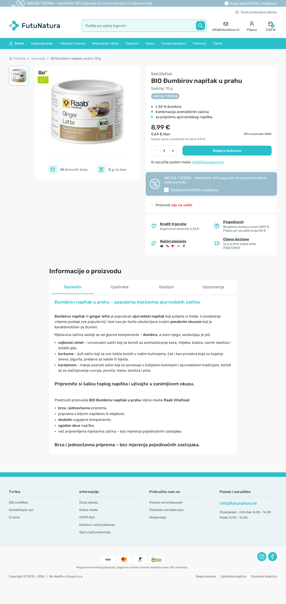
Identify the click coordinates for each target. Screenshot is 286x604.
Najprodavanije (42, 43)
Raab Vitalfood (161, 74)
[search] (144, 26)
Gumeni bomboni (174, 43)
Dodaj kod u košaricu (253, 3)
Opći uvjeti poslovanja (95, 532)
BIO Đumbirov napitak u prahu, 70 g (76, 58)
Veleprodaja (157, 517)
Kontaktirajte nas (21, 510)
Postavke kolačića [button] (264, 576)
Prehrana (199, 43)
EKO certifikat (18, 502)
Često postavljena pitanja (256, 12)
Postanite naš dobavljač (166, 510)
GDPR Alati (87, 517)
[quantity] (164, 151)
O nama (14, 517)
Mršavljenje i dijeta (105, 43)
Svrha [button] (16, 43)
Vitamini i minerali (72, 43)
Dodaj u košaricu (227, 151)
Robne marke (88, 510)
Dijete (217, 43)
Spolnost (132, 43)
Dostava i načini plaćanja (97, 525)
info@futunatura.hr (207, 162)
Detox (150, 43)
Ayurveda (38, 58)
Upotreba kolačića (233, 576)
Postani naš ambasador (166, 502)
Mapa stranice (206, 576)
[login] (252, 26)
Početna (17, 58)
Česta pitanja (88, 502)
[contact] (226, 26)
